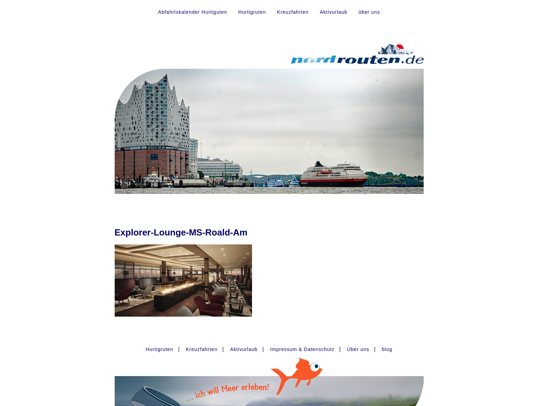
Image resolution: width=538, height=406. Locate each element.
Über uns (358, 349)
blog (387, 349)
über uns (369, 12)
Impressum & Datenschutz (302, 349)
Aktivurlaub (333, 12)
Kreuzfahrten (293, 12)
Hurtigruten (252, 12)
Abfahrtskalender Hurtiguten (192, 12)
